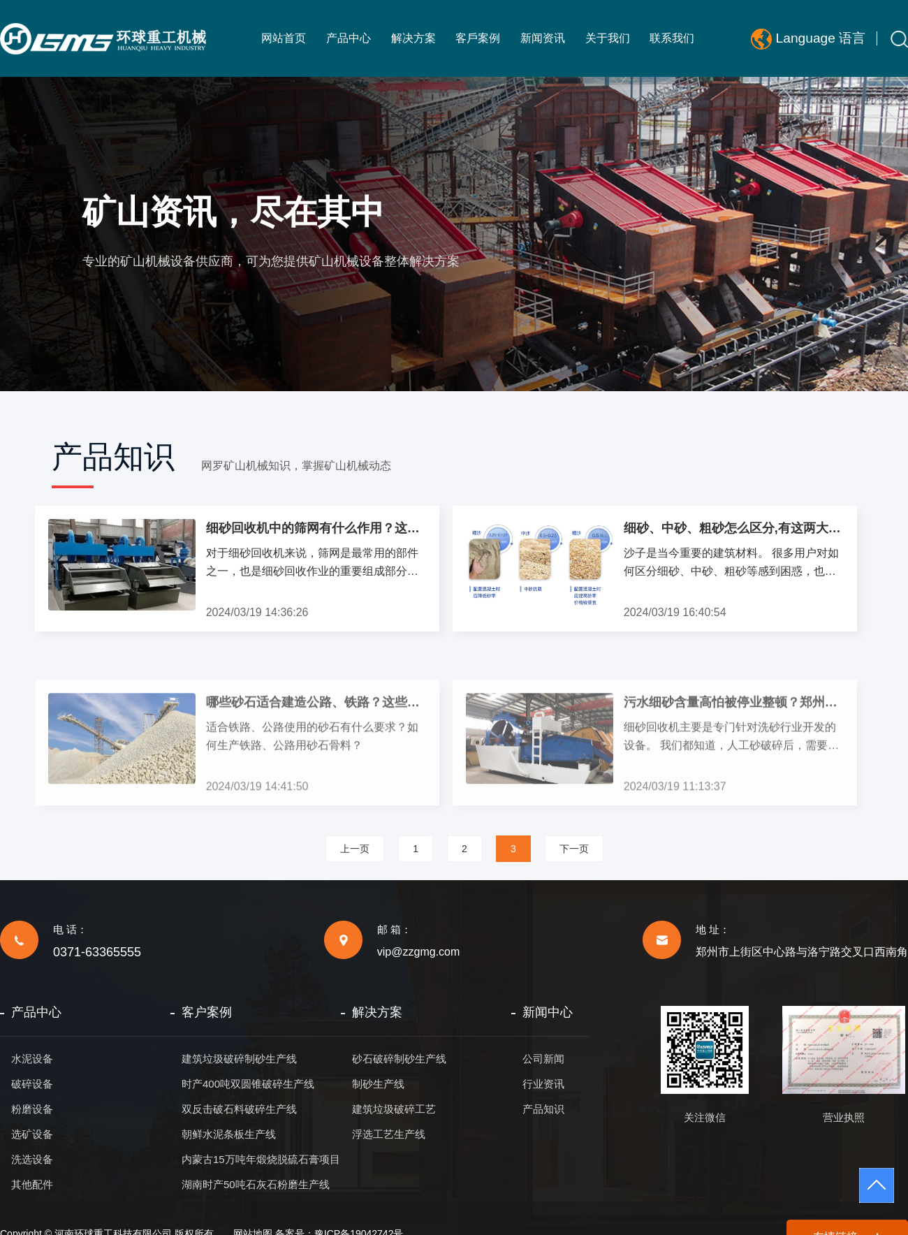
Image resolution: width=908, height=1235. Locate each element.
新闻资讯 (542, 38)
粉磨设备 (32, 1109)
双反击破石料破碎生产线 (239, 1109)
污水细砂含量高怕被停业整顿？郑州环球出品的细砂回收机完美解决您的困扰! (734, 768)
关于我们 (607, 38)
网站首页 (283, 38)
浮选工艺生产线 (388, 1134)
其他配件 (32, 1184)
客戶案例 (477, 38)
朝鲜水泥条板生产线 (229, 1134)
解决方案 (413, 38)
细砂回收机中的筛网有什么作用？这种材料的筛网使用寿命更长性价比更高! (316, 528)
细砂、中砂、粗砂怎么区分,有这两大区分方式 (734, 528)
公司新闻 (543, 1059)
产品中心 (348, 38)
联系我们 (672, 38)
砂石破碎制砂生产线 (399, 1059)
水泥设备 (32, 1059)
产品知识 (543, 1109)
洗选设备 (32, 1159)
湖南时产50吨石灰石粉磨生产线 (256, 1184)
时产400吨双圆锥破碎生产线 (248, 1084)
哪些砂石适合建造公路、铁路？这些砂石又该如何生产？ (316, 768)
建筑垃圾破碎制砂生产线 (239, 1059)
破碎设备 (32, 1084)
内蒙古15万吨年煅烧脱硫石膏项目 (261, 1159)
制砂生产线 (378, 1084)
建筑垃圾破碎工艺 (394, 1109)
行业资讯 (543, 1084)
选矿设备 (32, 1134)
